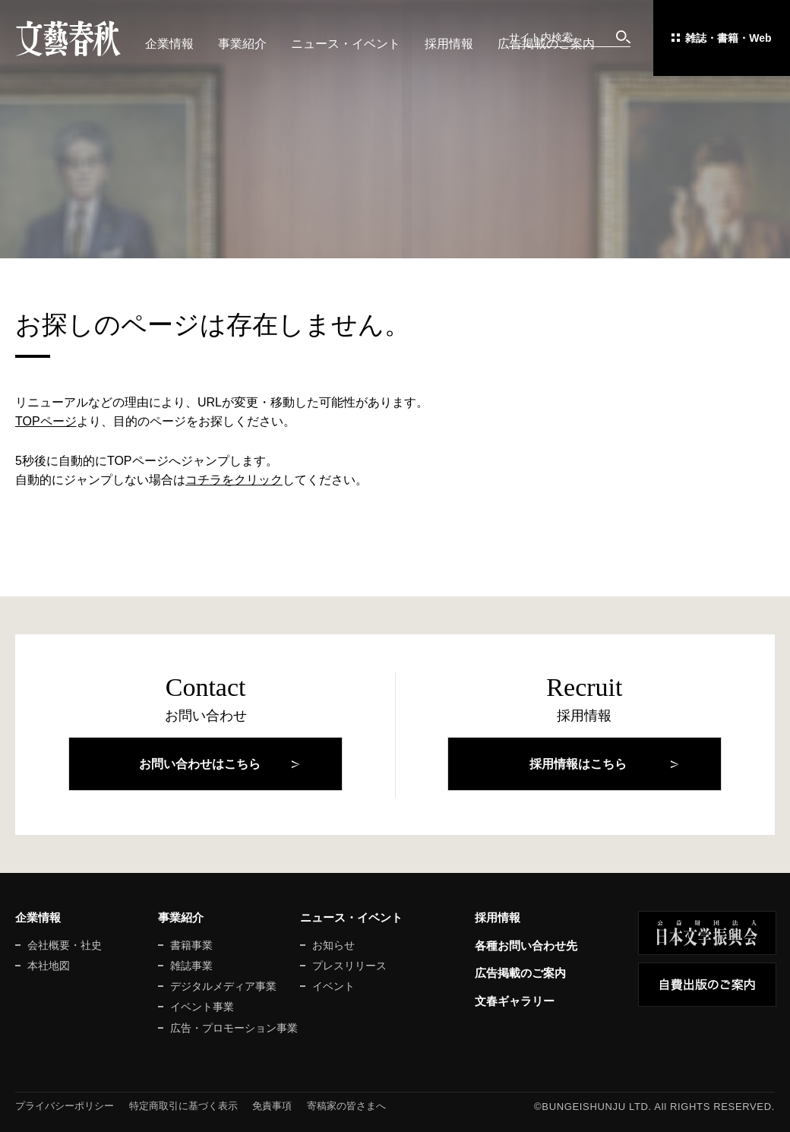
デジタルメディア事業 (223, 986)
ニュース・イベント (345, 43)
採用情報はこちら (578, 763)
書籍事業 (191, 945)
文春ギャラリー (515, 1000)
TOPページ (46, 421)
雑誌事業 (191, 966)
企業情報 (169, 43)
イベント (333, 986)
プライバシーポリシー (64, 1105)
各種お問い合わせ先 (526, 945)
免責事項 (272, 1105)
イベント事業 (202, 1007)
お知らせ (333, 945)
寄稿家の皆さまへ (346, 1105)
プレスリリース (349, 966)
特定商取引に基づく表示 (183, 1105)
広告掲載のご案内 (546, 43)
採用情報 (449, 43)
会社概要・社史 (64, 945)
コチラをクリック (234, 479)
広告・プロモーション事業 (234, 1028)
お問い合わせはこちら (200, 763)
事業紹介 (242, 43)
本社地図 (48, 966)
